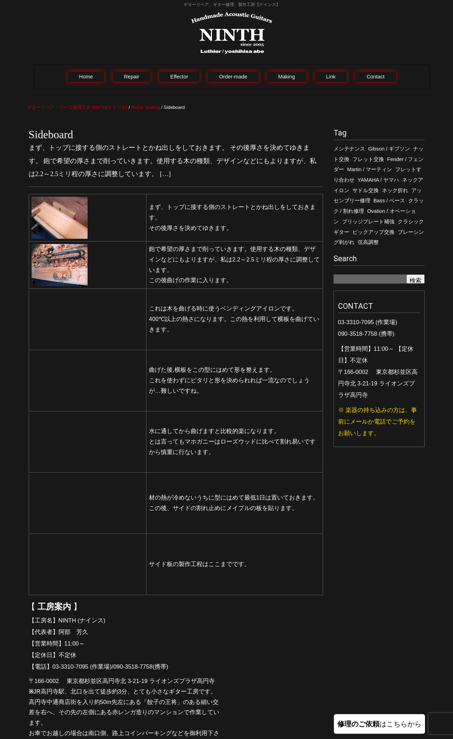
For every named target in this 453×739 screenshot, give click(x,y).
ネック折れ (395, 190)
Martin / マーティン (369, 169)
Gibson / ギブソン (389, 149)
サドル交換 (365, 190)
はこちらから (379, 724)
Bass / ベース (389, 200)
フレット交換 (368, 159)
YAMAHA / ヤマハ (378, 180)
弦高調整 (368, 242)
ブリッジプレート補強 (368, 221)
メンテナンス (349, 149)
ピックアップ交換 (373, 232)
